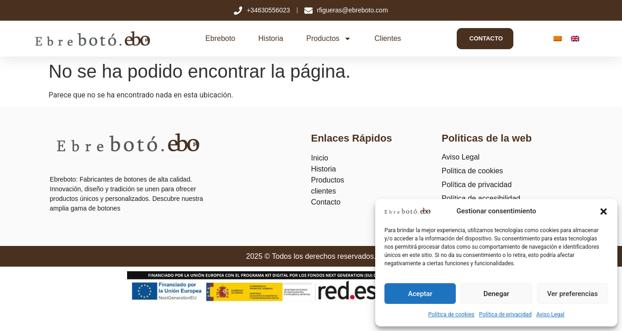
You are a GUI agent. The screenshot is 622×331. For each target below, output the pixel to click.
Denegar (496, 294)
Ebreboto (218, 38)
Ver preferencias (572, 294)
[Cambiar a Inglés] (574, 39)
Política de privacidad (505, 314)
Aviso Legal (550, 314)
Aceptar (420, 294)
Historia (268, 38)
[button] (603, 211)
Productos (326, 38)
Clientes (385, 38)
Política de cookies (451, 314)
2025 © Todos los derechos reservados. (311, 256)
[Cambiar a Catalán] (557, 39)
